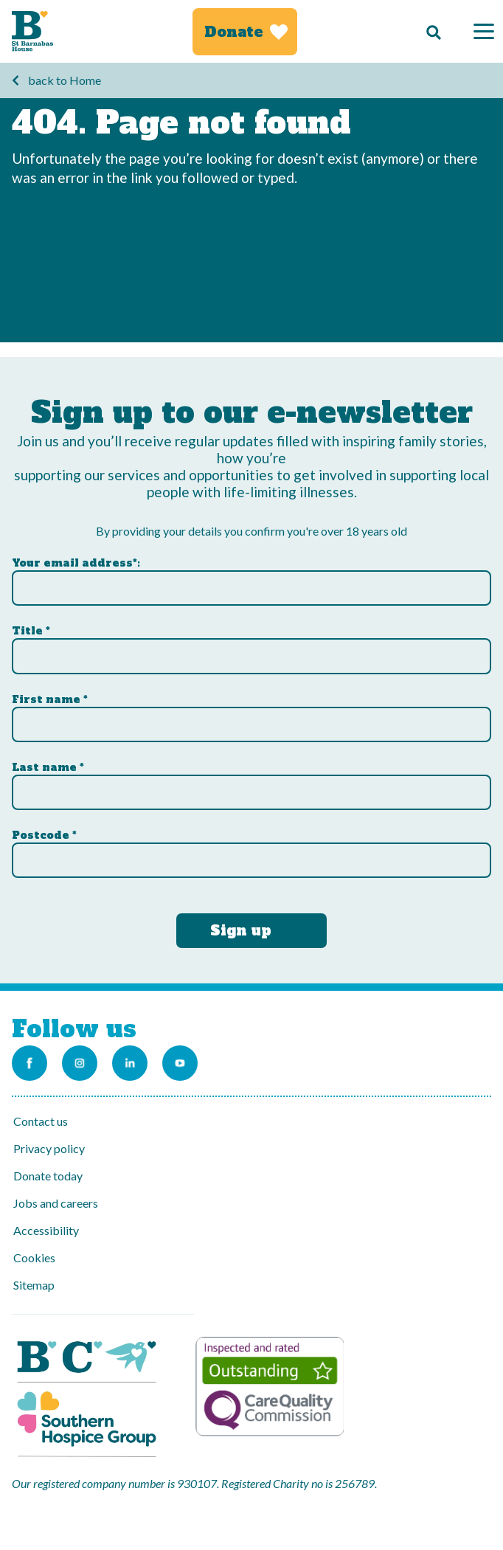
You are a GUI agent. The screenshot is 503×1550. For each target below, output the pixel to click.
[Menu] (484, 31)
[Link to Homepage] (32, 31)
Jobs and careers (55, 1203)
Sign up (240, 930)
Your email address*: (76, 563)
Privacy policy (49, 1148)
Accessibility (46, 1230)
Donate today (48, 1176)
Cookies (34, 1257)
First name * (50, 699)
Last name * (48, 767)
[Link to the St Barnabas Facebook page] (29, 1063)
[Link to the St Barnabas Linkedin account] (130, 1063)
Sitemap (34, 1285)
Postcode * (44, 835)
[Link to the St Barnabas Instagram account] (79, 1063)
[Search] (430, 32)
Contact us (40, 1121)
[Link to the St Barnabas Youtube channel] (180, 1063)
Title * (31, 630)
